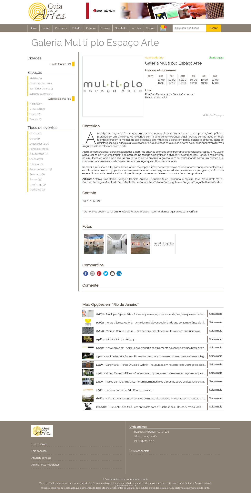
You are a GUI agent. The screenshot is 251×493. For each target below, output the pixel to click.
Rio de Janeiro (153, 97)
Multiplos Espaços (213, 115)
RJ (165, 97)
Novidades (121, 28)
